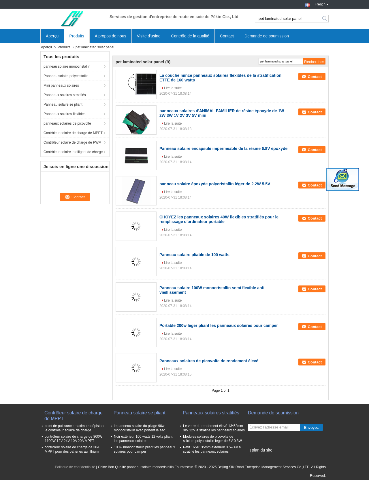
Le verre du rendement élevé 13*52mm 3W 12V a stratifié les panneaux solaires (214, 428)
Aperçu (52, 36)
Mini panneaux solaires (61, 85)
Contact (227, 36)
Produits (76, 36)
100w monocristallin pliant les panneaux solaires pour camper (144, 449)
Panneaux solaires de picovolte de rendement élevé (208, 361)
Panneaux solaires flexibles (64, 114)
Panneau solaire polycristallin (66, 76)
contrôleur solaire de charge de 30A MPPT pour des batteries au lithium (72, 449)
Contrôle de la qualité (190, 36)
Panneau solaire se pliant (63, 104)
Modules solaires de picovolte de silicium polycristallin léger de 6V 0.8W (212, 439)
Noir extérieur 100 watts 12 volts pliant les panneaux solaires (143, 439)
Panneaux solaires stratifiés (65, 95)
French (322, 3)
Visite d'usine (149, 36)
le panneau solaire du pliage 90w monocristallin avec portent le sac (139, 428)
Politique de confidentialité (75, 467)
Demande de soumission (266, 36)
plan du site (262, 450)
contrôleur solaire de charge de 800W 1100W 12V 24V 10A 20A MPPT (73, 439)
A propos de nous (110, 36)
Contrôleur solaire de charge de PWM (72, 142)
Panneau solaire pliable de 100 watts (194, 254)
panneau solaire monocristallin (67, 66)
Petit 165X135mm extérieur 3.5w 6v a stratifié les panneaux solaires (212, 449)
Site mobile (258, 457)
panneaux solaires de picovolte (67, 123)
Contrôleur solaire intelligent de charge (73, 152)
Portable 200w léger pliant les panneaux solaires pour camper (218, 325)
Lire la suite (173, 88)
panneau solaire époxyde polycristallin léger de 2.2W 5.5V (214, 184)
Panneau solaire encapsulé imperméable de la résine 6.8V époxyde (223, 148)
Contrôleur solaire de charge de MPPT (73, 133)
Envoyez (311, 427)
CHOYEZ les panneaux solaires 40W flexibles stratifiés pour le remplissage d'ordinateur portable (218, 219)
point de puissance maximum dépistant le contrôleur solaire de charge (74, 428)
